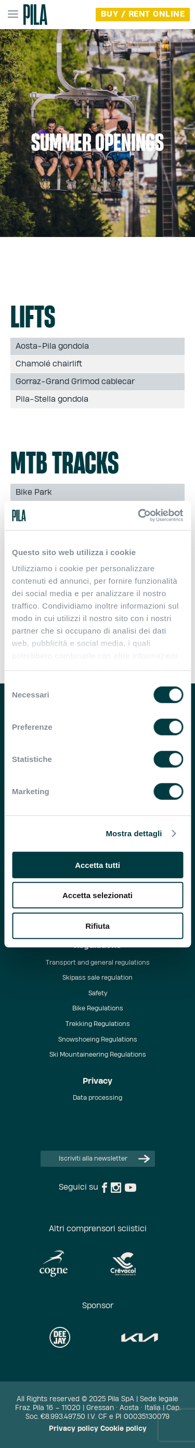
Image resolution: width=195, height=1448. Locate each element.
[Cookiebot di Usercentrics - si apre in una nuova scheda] (139, 515)
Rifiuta (97, 925)
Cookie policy (123, 1429)
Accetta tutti (97, 864)
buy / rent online (143, 14)
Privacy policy (73, 1429)
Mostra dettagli (134, 833)
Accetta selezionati (97, 895)
